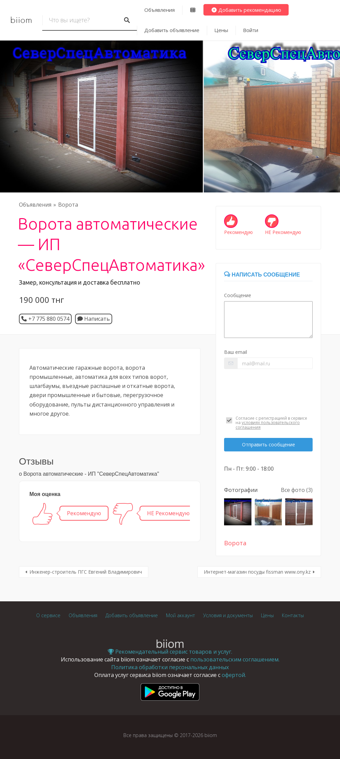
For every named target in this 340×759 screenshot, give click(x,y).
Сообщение (237, 295)
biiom (21, 20)
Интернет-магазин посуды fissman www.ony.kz (257, 572)
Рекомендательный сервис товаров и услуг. (170, 651)
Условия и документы (228, 615)
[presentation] (268, 390)
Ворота (68, 204)
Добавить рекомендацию (246, 9)
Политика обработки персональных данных (170, 667)
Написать (93, 318)
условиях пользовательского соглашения (268, 425)
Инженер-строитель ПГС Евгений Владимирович (85, 572)
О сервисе (48, 615)
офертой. (234, 675)
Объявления (159, 9)
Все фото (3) (297, 490)
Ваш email (235, 352)
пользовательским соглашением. (235, 659)
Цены (221, 30)
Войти (250, 30)
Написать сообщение (262, 275)
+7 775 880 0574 (48, 318)
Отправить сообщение (268, 444)
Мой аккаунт (180, 615)
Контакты (293, 615)
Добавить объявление (171, 30)
